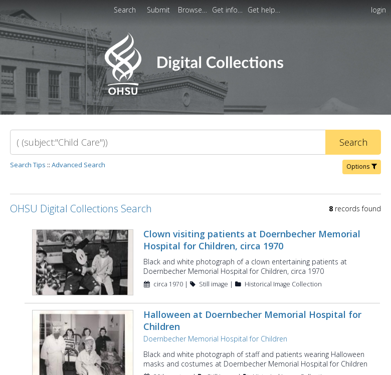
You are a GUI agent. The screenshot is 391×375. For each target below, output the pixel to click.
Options (361, 166)
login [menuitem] (378, 10)
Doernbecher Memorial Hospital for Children (215, 338)
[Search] (167, 142)
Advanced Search (78, 164)
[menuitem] (193, 10)
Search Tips (28, 164)
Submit (159, 10)
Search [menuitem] (125, 10)
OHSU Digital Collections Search (81, 208)
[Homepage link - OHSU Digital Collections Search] (195, 92)
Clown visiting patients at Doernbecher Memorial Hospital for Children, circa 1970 (251, 240)
